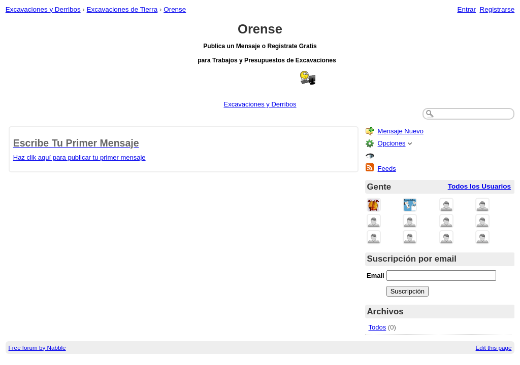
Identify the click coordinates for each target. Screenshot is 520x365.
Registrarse (497, 9)
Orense (175, 9)
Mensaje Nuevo (401, 131)
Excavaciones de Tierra (122, 9)
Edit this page (494, 347)
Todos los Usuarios (479, 186)
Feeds (387, 168)
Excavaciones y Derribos (43, 9)
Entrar (466, 9)
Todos (377, 327)
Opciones (392, 143)
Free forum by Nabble (37, 347)
